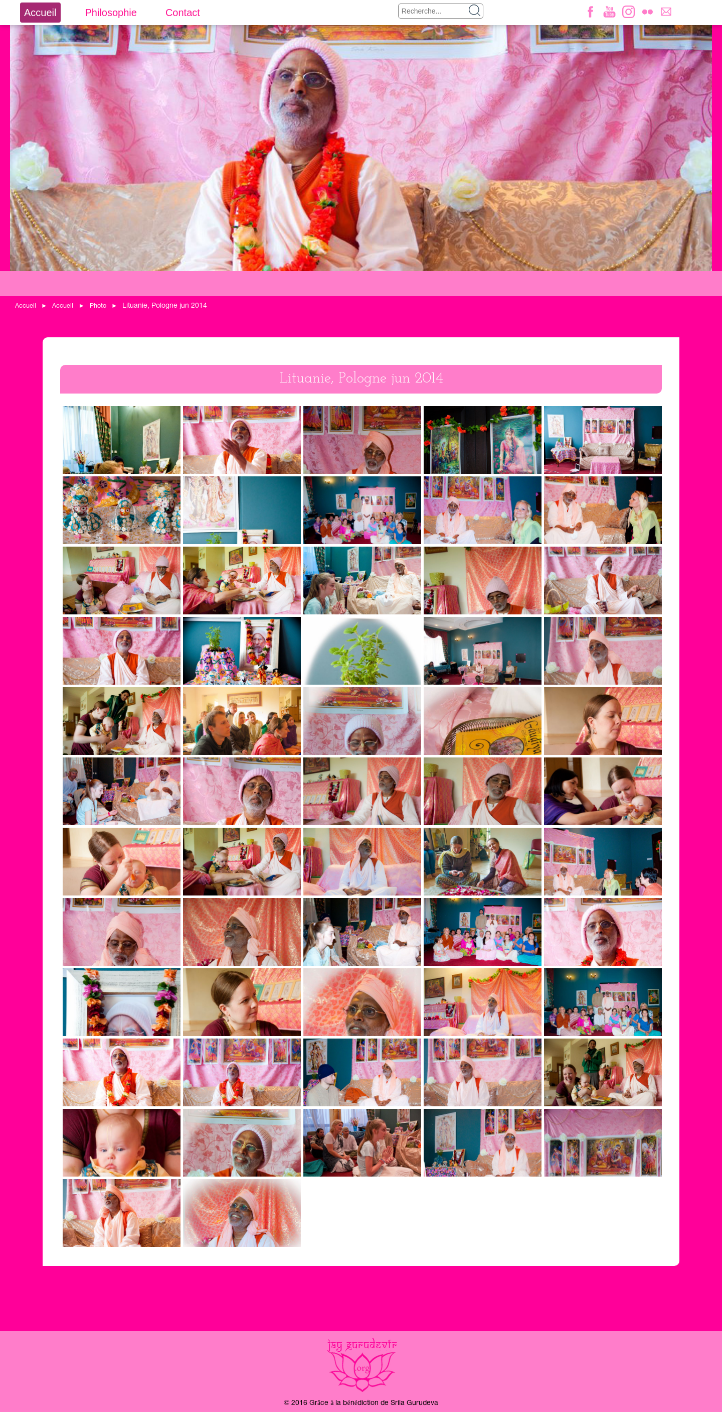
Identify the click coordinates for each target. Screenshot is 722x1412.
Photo (98, 306)
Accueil (40, 12)
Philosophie (110, 12)
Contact (182, 12)
